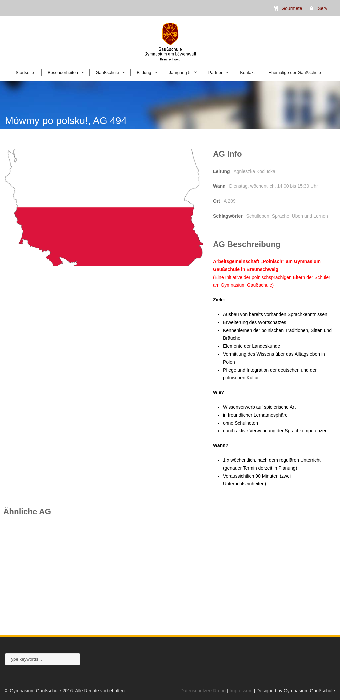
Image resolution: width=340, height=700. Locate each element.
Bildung (144, 72)
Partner (215, 72)
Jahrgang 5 (180, 72)
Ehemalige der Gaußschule (294, 72)
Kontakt (247, 72)
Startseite (25, 72)
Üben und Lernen (310, 216)
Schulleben (257, 216)
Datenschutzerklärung (203, 690)
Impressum (241, 690)
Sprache (280, 216)
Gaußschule (107, 72)
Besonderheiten (63, 72)
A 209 (230, 201)
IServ (321, 8)
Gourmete (291, 8)
